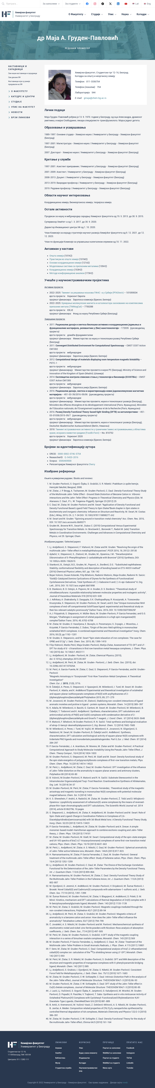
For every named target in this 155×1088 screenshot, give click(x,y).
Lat (135, 3)
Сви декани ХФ (14, 77)
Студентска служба (63, 1068)
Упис (81, 1048)
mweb (125, 1082)
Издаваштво (84, 1058)
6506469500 (65, 460)
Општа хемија (56, 255)
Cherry (92, 464)
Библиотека (60, 1058)
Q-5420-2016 (71, 457)
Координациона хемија (61, 269)
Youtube (130, 1068)
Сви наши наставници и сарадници (22, 73)
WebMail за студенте (111, 1063)
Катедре (82, 1063)
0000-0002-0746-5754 (69, 453)
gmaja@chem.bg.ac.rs (95, 98)
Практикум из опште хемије (64, 259)
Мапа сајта (107, 1068)
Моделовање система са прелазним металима (73, 266)
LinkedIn (130, 1063)
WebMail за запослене (112, 1053)
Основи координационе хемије (65, 262)
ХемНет (58, 1053)
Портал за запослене (111, 1048)
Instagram (131, 1053)
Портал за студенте (111, 1058)
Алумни (58, 1048)
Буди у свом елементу (88, 1053)
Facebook (130, 1048)
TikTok (129, 1058)
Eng (147, 3)
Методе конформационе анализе (66, 273)
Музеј (57, 1063)
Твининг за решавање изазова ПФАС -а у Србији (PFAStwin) (93, 292)
